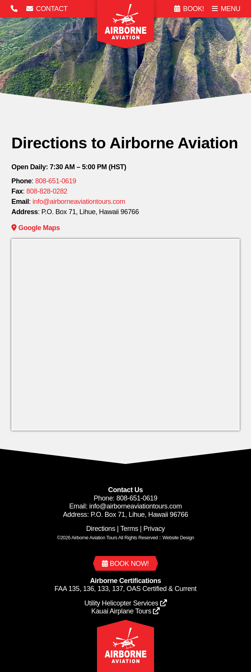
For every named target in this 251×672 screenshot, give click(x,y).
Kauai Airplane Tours (125, 611)
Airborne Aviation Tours (94, 537)
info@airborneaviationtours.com (79, 201)
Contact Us (125, 490)
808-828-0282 (46, 191)
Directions (100, 528)
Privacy (154, 528)
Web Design (178, 537)
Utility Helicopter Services (125, 603)
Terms (129, 528)
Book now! (125, 563)
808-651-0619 (55, 181)
